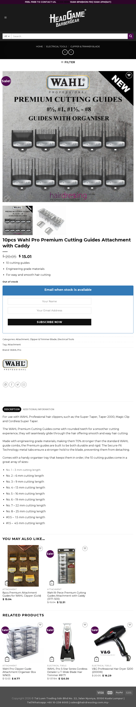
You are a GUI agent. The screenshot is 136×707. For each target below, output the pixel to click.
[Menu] (10, 18)
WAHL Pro (15, 350)
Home (39, 46)
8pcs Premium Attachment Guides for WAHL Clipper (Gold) (22, 594)
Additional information (38, 409)
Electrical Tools (56, 46)
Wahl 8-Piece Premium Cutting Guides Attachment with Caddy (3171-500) (66, 595)
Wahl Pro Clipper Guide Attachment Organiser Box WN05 (19, 672)
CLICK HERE (63, 2)
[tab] (12, 409)
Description (12, 409)
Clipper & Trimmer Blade (85, 46)
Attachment (22, 339)
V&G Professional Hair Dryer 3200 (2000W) (112, 670)
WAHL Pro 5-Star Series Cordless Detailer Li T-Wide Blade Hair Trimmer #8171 (67, 672)
